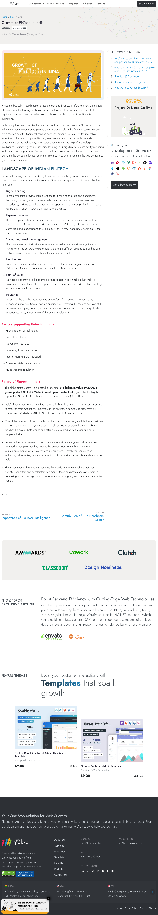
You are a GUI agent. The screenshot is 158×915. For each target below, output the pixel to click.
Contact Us (60, 875)
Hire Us (58, 863)
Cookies (143, 908)
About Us (59, 840)
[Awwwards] (30, 553)
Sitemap (152, 908)
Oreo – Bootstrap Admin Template (101, 766)
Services (59, 846)
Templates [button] (74, 3)
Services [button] (48, 3)
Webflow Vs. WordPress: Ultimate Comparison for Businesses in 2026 (134, 60)
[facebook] (107, 870)
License (119, 908)
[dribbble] (92, 870)
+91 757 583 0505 (91, 857)
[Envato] (51, 636)
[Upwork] (78, 553)
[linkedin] (88, 870)
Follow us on (89, 866)
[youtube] (112, 870)
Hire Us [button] (61, 3)
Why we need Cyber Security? (131, 88)
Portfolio (59, 869)
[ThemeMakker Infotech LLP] (16, 841)
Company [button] (35, 3)
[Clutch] (127, 553)
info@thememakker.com (94, 843)
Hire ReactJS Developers (127, 76)
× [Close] (49, 898)
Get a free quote (124, 185)
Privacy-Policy (131, 908)
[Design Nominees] (103, 567)
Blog (12, 16)
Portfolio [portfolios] (101, 3)
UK (111, 886)
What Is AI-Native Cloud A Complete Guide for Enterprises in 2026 (134, 69)
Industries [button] (88, 3)
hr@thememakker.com (131, 843)
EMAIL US (85, 839)
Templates (59, 857)
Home (4, 16)
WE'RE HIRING (126, 839)
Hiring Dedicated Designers (129, 82)
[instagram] (97, 870)
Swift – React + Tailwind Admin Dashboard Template (40, 754)
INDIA (83, 852)
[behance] (102, 870)
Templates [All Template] (62, 683)
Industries (59, 852)
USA (60, 886)
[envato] (83, 870)
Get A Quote (147, 3)
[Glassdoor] (54, 567)
